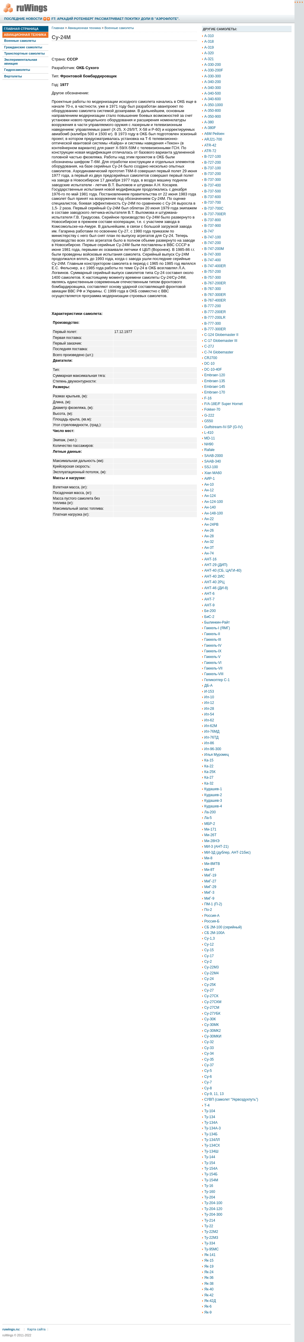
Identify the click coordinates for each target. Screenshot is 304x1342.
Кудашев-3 (213, 800)
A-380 (209, 122)
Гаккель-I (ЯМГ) (217, 628)
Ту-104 (209, 1111)
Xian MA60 (213, 473)
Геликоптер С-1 (217, 680)
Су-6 (208, 1077)
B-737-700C (214, 208)
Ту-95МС (211, 1249)
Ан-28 (209, 536)
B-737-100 (212, 168)
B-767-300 (212, 289)
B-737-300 (212, 180)
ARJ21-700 (213, 139)
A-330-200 (212, 65)
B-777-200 (212, 306)
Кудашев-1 (213, 789)
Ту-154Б (211, 1174)
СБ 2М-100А (214, 933)
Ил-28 (209, 709)
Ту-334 (209, 1243)
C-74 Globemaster (218, 352)
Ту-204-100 (213, 1203)
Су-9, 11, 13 (214, 1094)
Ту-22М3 (211, 1238)
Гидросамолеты (17, 69)
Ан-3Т (209, 548)
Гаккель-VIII (214, 674)
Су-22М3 (211, 967)
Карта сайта (36, 1329)
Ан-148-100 (213, 513)
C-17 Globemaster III (220, 341)
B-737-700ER (215, 214)
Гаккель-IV (212, 645)
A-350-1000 (213, 105)
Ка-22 (208, 766)
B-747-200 (212, 243)
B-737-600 (212, 197)
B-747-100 (212, 237)
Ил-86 (209, 743)
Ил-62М (210, 726)
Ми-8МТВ (212, 864)
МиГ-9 (209, 898)
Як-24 (208, 1272)
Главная (58, 28)
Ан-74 (209, 553)
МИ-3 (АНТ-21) (216, 846)
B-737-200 (212, 174)
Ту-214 (209, 1220)
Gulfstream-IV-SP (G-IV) (223, 427)
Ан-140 (210, 507)
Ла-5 (208, 818)
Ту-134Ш (211, 1151)
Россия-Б (211, 921)
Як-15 (208, 1260)
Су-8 (208, 1088)
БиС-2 (209, 617)
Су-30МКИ (212, 1036)
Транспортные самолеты (24, 53)
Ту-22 (208, 1226)
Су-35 (209, 1059)
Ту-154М (211, 1180)
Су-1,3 (209, 938)
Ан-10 (209, 484)
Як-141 (210, 1255)
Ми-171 (210, 829)
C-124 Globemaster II (221, 335)
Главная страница (21, 29)
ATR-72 (210, 151)
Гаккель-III (212, 639)
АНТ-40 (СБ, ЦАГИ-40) (222, 570)
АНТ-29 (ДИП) (215, 565)
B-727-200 (212, 162)
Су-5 (208, 1071)
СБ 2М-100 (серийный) (223, 927)
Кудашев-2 (213, 795)
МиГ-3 (209, 892)
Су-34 (209, 1053)
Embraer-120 (214, 375)
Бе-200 (210, 611)
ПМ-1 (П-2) (213, 904)
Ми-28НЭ (211, 841)
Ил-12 (209, 703)
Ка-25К (210, 772)
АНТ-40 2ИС (214, 576)
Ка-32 (208, 783)
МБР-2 (209, 824)
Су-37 (209, 1065)
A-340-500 (212, 93)
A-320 (209, 53)
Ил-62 (209, 720)
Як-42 (208, 1295)
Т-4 (207, 1105)
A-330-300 (212, 76)
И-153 (209, 691)
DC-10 (209, 363)
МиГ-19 (210, 875)
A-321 (209, 59)
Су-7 (208, 1082)
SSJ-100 (211, 467)
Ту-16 (208, 1186)
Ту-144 (209, 1157)
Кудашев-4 (213, 806)
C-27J (209, 346)
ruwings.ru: (11, 1329)
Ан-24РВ (211, 524)
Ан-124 (210, 496)
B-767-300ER (215, 295)
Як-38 (208, 1284)
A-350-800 (212, 111)
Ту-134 (209, 1117)
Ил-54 (209, 714)
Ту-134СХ (212, 1145)
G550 (208, 421)
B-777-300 (212, 323)
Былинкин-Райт (217, 622)
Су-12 (209, 944)
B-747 (209, 231)
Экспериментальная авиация (20, 61)
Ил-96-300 (212, 749)
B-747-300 (212, 254)
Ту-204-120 (213, 1209)
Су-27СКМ (212, 1002)
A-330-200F (213, 70)
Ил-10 (209, 697)
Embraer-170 (214, 392)
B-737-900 (212, 226)
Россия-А (211, 916)
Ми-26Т (210, 835)
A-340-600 (212, 99)
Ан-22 (209, 519)
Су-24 (209, 979)
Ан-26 (209, 530)
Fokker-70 (212, 409)
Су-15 (209, 950)
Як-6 (208, 1306)
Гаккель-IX (212, 651)
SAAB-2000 (213, 456)
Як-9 (208, 1312)
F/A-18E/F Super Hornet (223, 404)
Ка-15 (208, 760)
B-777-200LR (214, 317)
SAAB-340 (212, 461)
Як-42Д (210, 1301)
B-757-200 (212, 272)
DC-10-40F (213, 369)
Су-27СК (211, 996)
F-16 (208, 398)
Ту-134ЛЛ (212, 1140)
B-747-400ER (215, 266)
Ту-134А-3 (212, 1128)
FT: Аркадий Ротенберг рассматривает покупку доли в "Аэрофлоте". (115, 18)
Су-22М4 (211, 973)
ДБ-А (208, 685)
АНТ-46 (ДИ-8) (216, 588)
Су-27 (209, 990)
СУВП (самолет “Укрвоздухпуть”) (231, 1099)
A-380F (210, 128)
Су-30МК (211, 1025)
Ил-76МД (211, 731)
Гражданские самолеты (23, 47)
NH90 (208, 444)
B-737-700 (212, 202)
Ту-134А (211, 1123)
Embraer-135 (214, 381)
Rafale (209, 450)
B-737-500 (212, 191)
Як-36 (208, 1278)
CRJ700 (210, 358)
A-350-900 (212, 116)
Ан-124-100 (213, 502)
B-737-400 (212, 185)
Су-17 (209, 956)
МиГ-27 (210, 881)
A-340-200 (212, 82)
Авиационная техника (25, 34)
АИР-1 (209, 478)
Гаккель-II (212, 634)
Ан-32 (209, 542)
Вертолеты (13, 76)
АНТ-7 (209, 599)
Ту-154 (209, 1163)
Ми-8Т (209, 870)
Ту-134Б (211, 1134)
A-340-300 (212, 88)
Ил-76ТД (211, 737)
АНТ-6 (209, 594)
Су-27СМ (211, 1007)
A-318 (209, 41)
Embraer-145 (214, 387)
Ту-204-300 (213, 1214)
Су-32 (209, 1042)
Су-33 (209, 1048)
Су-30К (210, 1019)
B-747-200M (214, 249)
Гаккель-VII (213, 668)
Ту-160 (209, 1192)
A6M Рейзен (214, 134)
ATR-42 (210, 145)
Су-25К (210, 985)
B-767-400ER (215, 300)
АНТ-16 (210, 559)
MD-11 (209, 438)
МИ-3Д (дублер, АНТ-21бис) (227, 852)
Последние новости (23, 18)
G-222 (209, 415)
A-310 (209, 36)
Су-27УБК (212, 1013)
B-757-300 (212, 277)
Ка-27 (208, 777)
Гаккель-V (212, 657)
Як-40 (208, 1289)
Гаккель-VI (212, 663)
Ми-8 (208, 858)
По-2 (208, 910)
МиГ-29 (210, 887)
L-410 (208, 433)
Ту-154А (211, 1168)
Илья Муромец (216, 755)
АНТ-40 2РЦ (214, 582)
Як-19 (208, 1266)
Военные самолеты (20, 40)
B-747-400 (212, 260)
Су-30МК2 (212, 1031)
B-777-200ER (215, 312)
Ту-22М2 (211, 1232)
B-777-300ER (215, 329)
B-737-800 (212, 220)
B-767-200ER (215, 283)
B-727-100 (212, 156)
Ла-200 (210, 812)
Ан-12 (209, 490)
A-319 (209, 47)
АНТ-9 (209, 605)
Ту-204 (209, 1197)
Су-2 (208, 962)
